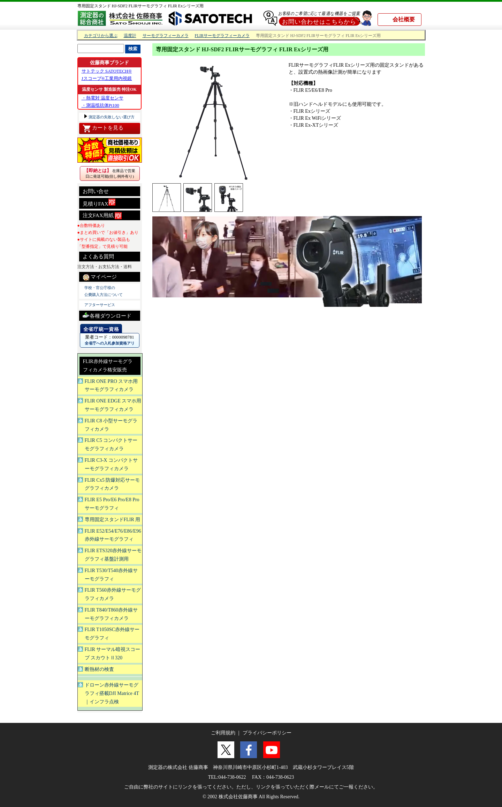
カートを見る (103, 128)
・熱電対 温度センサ (102, 98)
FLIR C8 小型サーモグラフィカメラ (111, 425)
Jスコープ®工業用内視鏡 (107, 78)
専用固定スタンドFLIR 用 (112, 519)
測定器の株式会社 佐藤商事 (178, 767)
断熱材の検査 (99, 669)
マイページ (100, 277)
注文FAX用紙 (102, 215)
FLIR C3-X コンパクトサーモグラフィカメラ (111, 464)
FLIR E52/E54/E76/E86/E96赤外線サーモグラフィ (113, 535)
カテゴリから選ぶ (100, 36)
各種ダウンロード (107, 315)
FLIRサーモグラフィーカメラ (222, 36)
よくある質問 (98, 256)
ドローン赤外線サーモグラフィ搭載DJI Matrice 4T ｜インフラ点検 (112, 693)
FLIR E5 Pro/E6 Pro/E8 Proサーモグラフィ (112, 504)
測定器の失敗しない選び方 (111, 117)
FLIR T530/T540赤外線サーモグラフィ (111, 575)
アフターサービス (99, 305)
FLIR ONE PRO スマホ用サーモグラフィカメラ (111, 385)
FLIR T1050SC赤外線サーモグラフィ (112, 634)
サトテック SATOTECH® (107, 71)
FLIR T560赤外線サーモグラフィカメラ (113, 594)
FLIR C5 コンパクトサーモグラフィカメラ (111, 444)
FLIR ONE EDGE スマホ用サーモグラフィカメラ (113, 405)
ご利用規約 (223, 732)
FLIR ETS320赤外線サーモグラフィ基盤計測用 (113, 555)
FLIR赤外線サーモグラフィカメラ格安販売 (107, 365)
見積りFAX (99, 203)
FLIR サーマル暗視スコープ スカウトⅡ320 (112, 653)
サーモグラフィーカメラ (166, 36)
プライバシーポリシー (267, 732)
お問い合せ (96, 191)
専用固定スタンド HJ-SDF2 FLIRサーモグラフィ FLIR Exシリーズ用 (140, 5)
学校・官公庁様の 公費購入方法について (103, 291)
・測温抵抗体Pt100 (100, 105)
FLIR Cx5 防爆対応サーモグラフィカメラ (112, 484)
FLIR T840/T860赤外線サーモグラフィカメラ (111, 614)
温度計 (130, 36)
